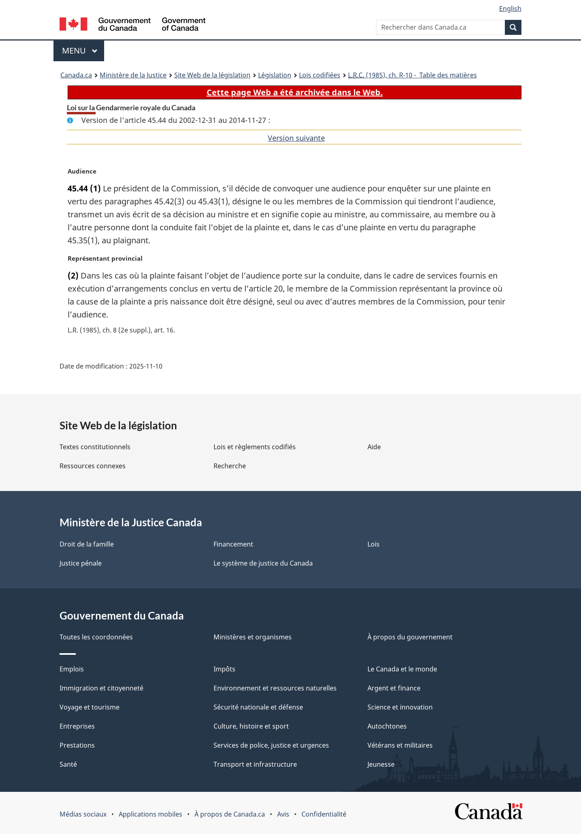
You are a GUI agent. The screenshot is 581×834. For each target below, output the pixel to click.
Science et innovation (400, 707)
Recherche (230, 465)
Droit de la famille (87, 544)
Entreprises (77, 726)
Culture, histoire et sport (251, 726)
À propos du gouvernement (410, 636)
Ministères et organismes (253, 636)
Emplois (72, 669)
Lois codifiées (319, 75)
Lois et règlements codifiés (255, 446)
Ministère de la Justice (133, 75)
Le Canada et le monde (402, 669)
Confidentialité (323, 814)
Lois (373, 544)
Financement (233, 544)
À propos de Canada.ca (229, 814)
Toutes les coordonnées (96, 636)
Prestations (77, 745)
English (510, 8)
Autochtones (387, 726)
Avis (283, 814)
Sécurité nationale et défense (258, 707)
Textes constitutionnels (95, 446)
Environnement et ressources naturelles (275, 688)
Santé (68, 764)
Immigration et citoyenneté (101, 688)
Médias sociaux (83, 814)
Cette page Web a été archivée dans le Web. (295, 92)
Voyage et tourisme (90, 707)
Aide (374, 446)
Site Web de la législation (212, 75)
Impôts (224, 669)
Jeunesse (381, 764)
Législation (274, 75)
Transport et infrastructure (255, 764)
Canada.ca (76, 75)
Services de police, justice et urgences (271, 745)
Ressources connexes (93, 465)
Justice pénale (81, 563)
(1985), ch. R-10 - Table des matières (412, 75)
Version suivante (296, 138)
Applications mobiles (150, 814)
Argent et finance (394, 688)
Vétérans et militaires (400, 745)
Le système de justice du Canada (263, 563)
